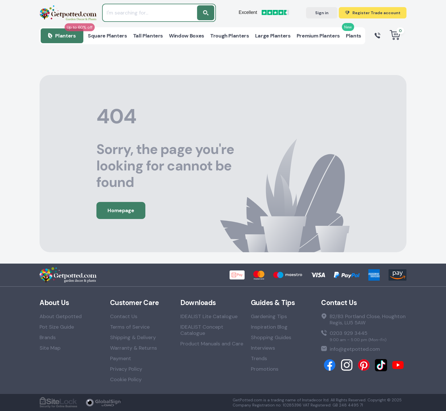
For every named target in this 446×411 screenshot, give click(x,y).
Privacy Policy (126, 369)
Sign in (322, 12)
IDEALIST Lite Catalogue (209, 316)
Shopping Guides (271, 337)
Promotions (264, 369)
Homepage (121, 210)
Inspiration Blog (269, 327)
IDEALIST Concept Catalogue (201, 330)
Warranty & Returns (133, 348)
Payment (120, 358)
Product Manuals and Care (211, 343)
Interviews (263, 348)
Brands (48, 337)
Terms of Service (130, 327)
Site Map (50, 348)
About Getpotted (61, 316)
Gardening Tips (269, 316)
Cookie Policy (126, 379)
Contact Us (123, 316)
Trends (259, 358)
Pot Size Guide (57, 327)
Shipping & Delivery (133, 337)
